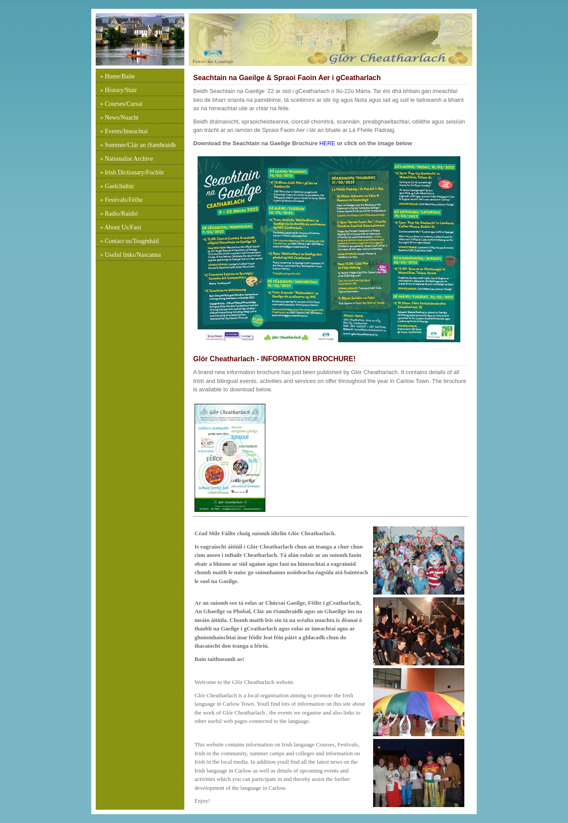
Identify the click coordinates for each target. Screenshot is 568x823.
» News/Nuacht (119, 117)
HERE (326, 143)
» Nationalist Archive (126, 158)
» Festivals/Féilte (121, 200)
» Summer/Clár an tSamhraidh (138, 145)
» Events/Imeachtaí (124, 131)
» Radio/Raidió (119, 213)
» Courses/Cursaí (121, 103)
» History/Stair (118, 90)
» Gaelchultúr (117, 186)
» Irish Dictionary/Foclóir (132, 172)
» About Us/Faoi (120, 227)
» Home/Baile (117, 76)
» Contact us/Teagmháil (129, 241)
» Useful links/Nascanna (130, 254)
